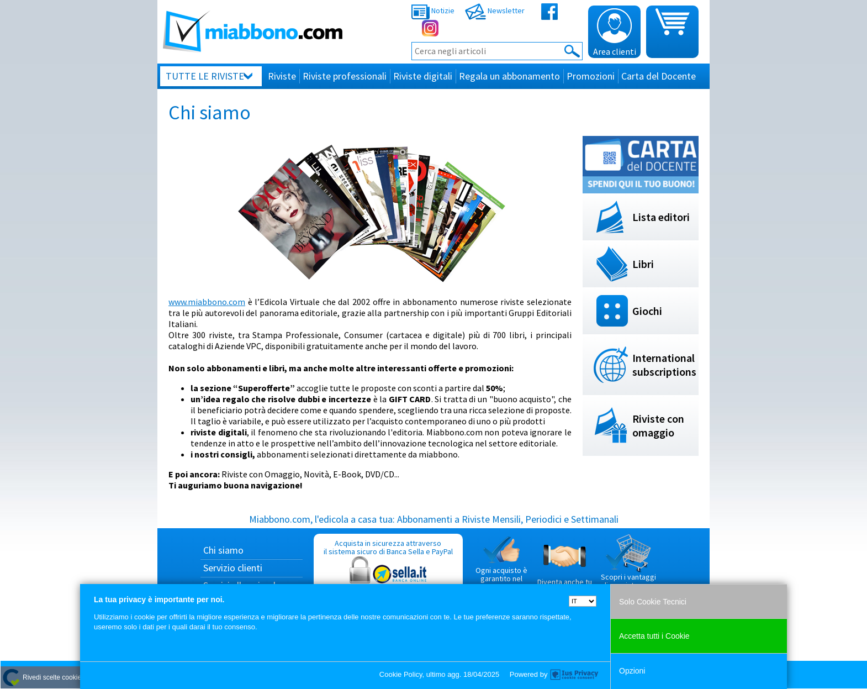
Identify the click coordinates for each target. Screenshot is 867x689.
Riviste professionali (345, 76)
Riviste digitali (422, 76)
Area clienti (614, 32)
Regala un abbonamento (509, 76)
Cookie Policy (400, 674)
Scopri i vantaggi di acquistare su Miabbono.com (628, 566)
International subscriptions (664, 364)
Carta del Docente (658, 76)
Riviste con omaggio (658, 425)
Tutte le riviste (205, 76)
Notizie (432, 10)
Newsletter (495, 10)
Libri (643, 264)
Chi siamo (223, 550)
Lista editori (661, 217)
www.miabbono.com (206, 301)
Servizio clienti (232, 567)
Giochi (647, 311)
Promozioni (591, 76)
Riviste (282, 76)
